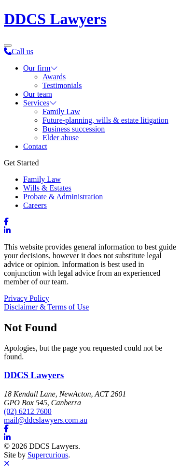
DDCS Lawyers (55, 19)
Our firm (36, 68)
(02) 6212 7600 (28, 411)
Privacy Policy (26, 298)
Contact (35, 146)
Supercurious (48, 455)
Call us (18, 51)
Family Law (61, 111)
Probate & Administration (63, 196)
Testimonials (62, 85)
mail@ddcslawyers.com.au (45, 420)
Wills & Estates (47, 188)
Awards (54, 77)
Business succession (73, 129)
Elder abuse (60, 137)
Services (36, 103)
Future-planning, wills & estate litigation (105, 120)
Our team (37, 94)
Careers (35, 205)
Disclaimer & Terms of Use (46, 307)
